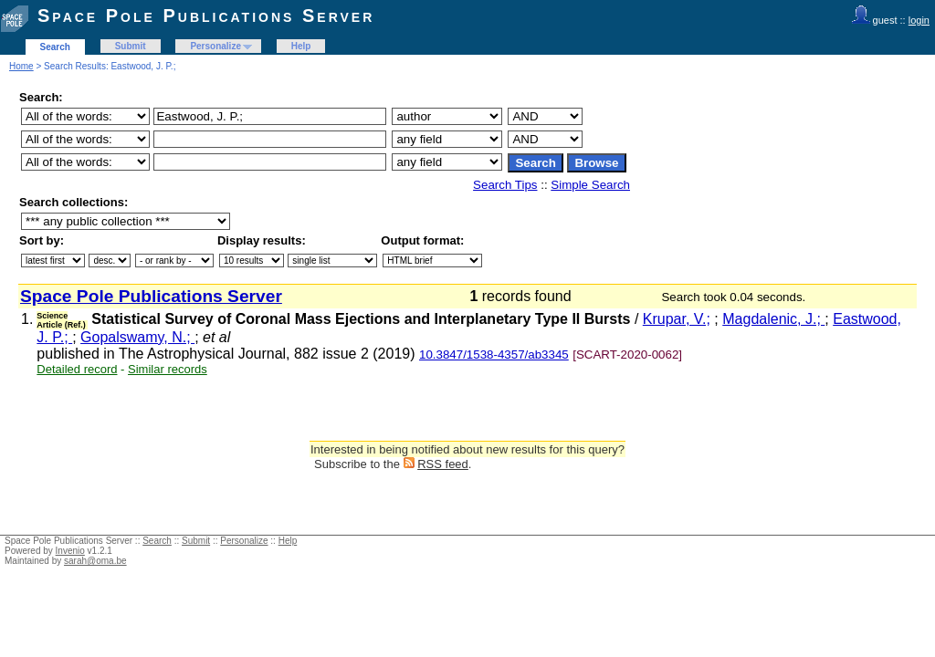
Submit (130, 46)
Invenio (70, 551)
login (919, 20)
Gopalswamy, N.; (137, 337)
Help (301, 46)
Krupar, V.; (676, 319)
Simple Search (590, 185)
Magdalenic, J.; (773, 319)
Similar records (167, 369)
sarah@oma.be (95, 561)
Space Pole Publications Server (205, 15)
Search (55, 47)
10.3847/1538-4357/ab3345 (494, 354)
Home (21, 66)
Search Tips (505, 185)
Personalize (215, 46)
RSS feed (442, 464)
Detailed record (77, 369)
